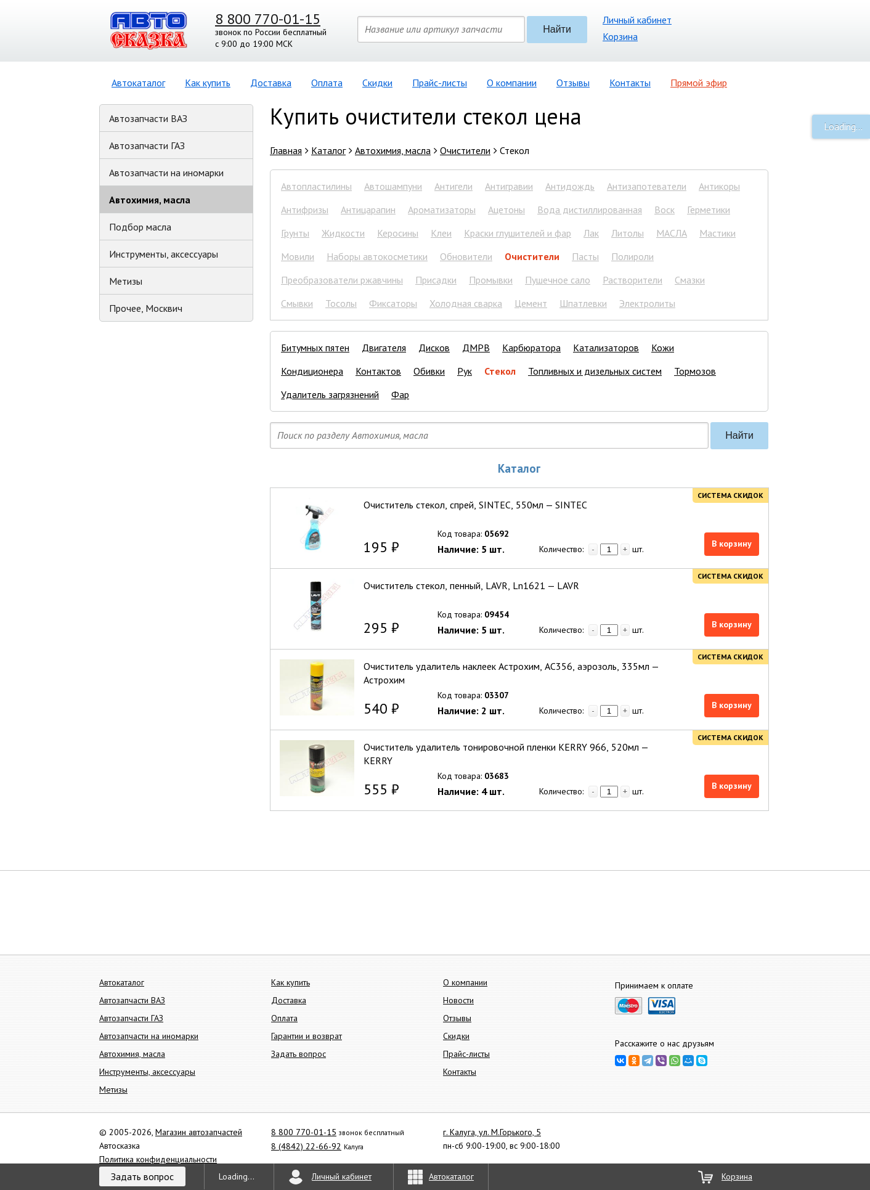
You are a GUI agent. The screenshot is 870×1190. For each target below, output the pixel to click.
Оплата (327, 82)
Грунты (295, 233)
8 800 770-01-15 (267, 18)
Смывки (297, 303)
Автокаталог (138, 82)
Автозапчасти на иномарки (166, 172)
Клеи (441, 233)
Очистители (532, 256)
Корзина (620, 36)
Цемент (530, 303)
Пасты (585, 256)
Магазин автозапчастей (198, 1132)
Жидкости (343, 233)
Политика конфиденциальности (158, 1159)
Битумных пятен (315, 347)
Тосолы (341, 303)
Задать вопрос (298, 1053)
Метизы (125, 281)
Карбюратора (531, 347)
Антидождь (570, 186)
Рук (464, 371)
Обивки (429, 371)
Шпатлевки (583, 303)
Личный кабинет (637, 20)
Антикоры (719, 186)
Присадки (436, 280)
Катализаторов (606, 347)
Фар (400, 394)
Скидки (377, 82)
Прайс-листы (439, 82)
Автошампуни (393, 186)
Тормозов (695, 371)
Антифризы (304, 209)
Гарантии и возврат (306, 1035)
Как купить (207, 82)
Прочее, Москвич (145, 308)
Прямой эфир (698, 82)
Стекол (500, 371)
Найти (557, 29)
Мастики (717, 233)
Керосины (397, 233)
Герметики (708, 209)
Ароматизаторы (442, 209)
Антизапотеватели (646, 186)
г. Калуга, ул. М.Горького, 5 (492, 1132)
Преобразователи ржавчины (342, 280)
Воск (664, 209)
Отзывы (573, 82)
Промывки (491, 280)
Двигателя (384, 347)
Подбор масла (140, 227)
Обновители (466, 256)
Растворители (632, 280)
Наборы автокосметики (377, 256)
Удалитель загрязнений (330, 394)
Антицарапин (368, 209)
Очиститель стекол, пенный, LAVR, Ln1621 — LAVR (471, 585)
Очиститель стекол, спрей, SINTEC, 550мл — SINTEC (475, 505)
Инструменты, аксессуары (163, 254)
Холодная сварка (465, 303)
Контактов (378, 371)
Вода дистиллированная (589, 209)
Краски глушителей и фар (517, 233)
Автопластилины (316, 186)
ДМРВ (476, 347)
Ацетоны (506, 209)
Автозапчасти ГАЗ (147, 145)
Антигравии (509, 186)
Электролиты (647, 303)
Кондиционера (312, 371)
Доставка (270, 82)
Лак (591, 233)
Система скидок (730, 495)
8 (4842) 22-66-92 (306, 1146)
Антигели (453, 186)
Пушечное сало (557, 280)
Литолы (627, 233)
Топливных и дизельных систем (595, 371)
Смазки (690, 280)
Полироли (632, 256)
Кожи (662, 347)
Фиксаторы (393, 303)
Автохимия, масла (149, 200)
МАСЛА (671, 233)
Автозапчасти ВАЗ (148, 118)
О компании (512, 82)
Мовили (297, 256)
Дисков (434, 347)
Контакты (630, 82)
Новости (458, 1000)
